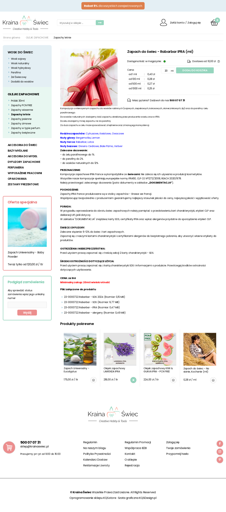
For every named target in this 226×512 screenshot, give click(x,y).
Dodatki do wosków (22, 81)
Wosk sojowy (18, 59)
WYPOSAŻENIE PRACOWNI (25, 173)
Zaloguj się (194, 22)
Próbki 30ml (18, 100)
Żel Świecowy (19, 77)
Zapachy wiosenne (22, 110)
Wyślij (27, 313)
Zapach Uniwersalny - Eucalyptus (76, 370)
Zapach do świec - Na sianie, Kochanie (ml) (196, 370)
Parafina (16, 72)
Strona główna (11, 37)
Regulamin (90, 442)
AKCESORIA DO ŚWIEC (22, 145)
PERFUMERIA (16, 167)
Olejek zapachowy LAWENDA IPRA (114, 370)
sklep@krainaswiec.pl (34, 446)
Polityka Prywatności (97, 454)
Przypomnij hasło (177, 454)
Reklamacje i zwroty (96, 465)
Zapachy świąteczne (23, 132)
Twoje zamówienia (178, 448)
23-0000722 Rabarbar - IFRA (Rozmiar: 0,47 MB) (92, 307)
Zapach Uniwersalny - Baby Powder (26, 254)
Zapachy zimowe (21, 123)
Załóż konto (177, 22)
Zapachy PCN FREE (21, 105)
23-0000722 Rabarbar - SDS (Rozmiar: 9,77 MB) (92, 302)
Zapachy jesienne (21, 119)
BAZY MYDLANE (18, 151)
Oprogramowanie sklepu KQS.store (92, 498)
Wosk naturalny (20, 63)
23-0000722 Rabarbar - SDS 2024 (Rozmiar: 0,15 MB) (94, 297)
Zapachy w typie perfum (25, 128)
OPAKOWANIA (17, 179)
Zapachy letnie (20, 114)
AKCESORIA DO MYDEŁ (22, 156)
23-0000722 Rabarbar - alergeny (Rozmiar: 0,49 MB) (95, 312)
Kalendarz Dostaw (95, 460)
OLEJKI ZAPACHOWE (37, 37)
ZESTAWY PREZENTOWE (23, 184)
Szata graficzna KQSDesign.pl (137, 498)
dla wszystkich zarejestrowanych (113, 6)
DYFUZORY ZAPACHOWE (24, 162)
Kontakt (130, 454)
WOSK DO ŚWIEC (20, 52)
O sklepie (131, 460)
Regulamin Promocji (138, 442)
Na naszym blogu (94, 448)
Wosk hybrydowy (21, 68)
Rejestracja (132, 465)
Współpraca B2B (136, 448)
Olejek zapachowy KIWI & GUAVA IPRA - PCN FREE (158, 370)
